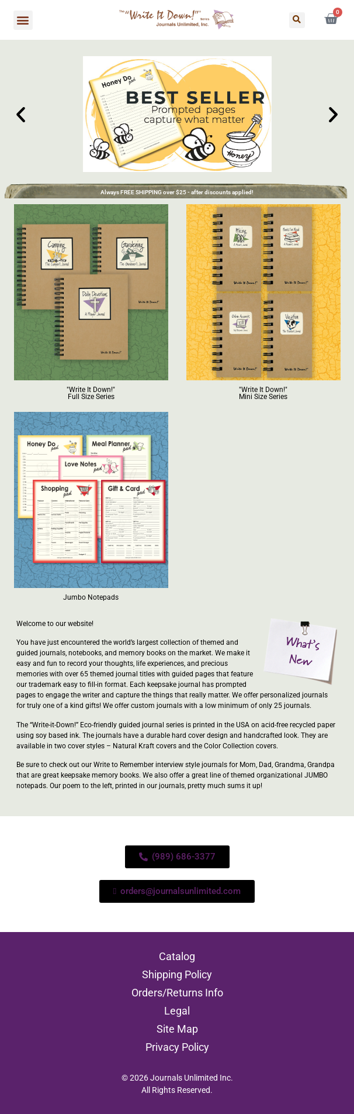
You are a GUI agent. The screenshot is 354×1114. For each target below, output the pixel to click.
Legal (177, 1011)
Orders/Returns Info (177, 992)
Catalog (177, 956)
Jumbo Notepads (91, 597)
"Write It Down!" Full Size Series (91, 393)
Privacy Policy (177, 1047)
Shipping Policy (177, 974)
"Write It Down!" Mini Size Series (263, 393)
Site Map (177, 1029)
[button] (23, 20)
